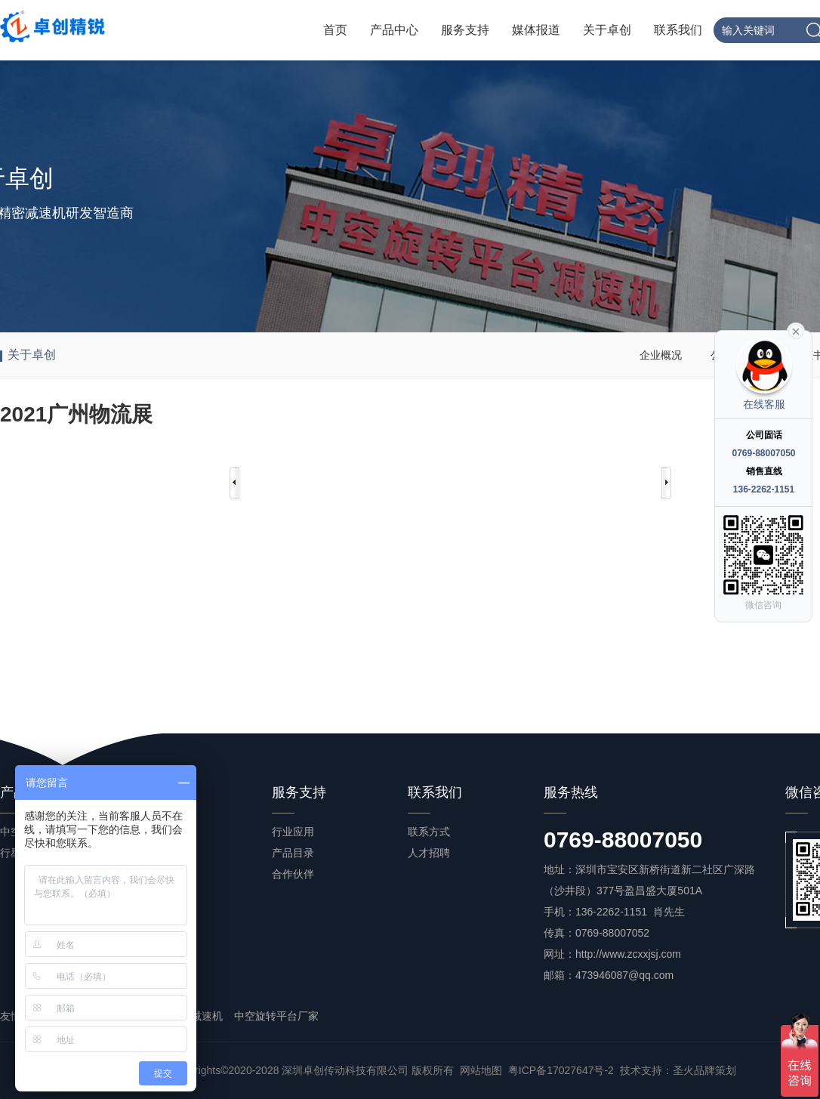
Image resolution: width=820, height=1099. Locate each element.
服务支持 (465, 29)
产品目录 (293, 853)
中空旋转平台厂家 (276, 1016)
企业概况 (661, 355)
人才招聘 (429, 853)
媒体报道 (536, 29)
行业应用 (293, 832)
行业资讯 (157, 853)
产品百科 (157, 874)
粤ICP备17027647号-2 (561, 1070)
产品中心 (394, 29)
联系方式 (429, 832)
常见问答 (157, 895)
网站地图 (481, 1070)
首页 (335, 29)
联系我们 (678, 29)
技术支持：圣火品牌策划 (678, 1070)
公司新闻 (157, 832)
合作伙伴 (293, 874)
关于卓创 (607, 29)
